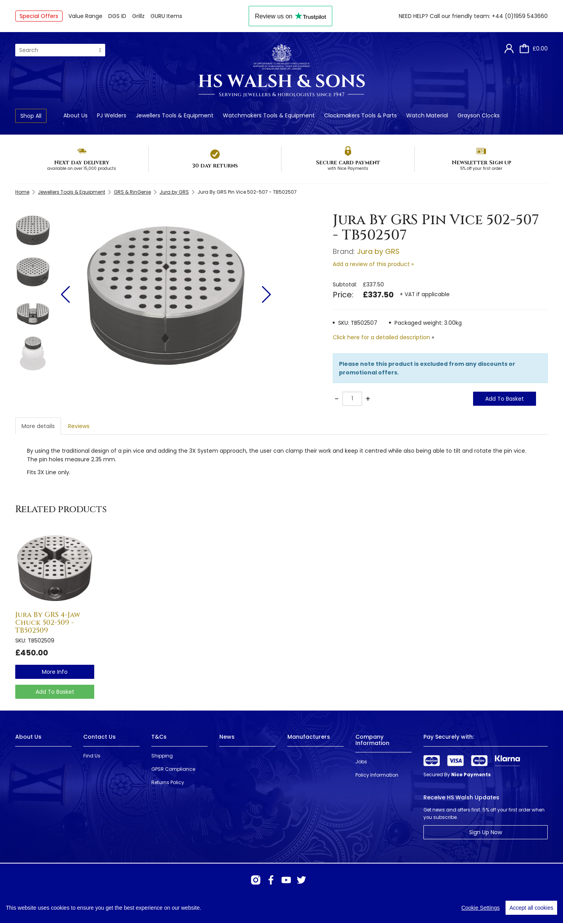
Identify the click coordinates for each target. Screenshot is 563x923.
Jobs (361, 761)
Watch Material (427, 115)
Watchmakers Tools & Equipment (269, 115)
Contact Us (99, 737)
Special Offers (39, 16)
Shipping (162, 755)
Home (22, 192)
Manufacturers (308, 737)
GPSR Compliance (173, 769)
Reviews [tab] (79, 426)
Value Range (85, 16)
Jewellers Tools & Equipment (174, 115)
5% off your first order (481, 168)
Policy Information (376, 775)
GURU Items (166, 16)
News (227, 737)
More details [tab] (38, 426)
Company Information (372, 740)
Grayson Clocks (478, 115)
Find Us (91, 755)
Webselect (136, 907)
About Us (75, 115)
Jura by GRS (174, 192)
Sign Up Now (485, 832)
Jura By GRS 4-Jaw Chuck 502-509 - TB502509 (47, 622)
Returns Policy (167, 782)
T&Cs (159, 737)
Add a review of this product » (373, 264)
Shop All (30, 116)
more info (55, 672)
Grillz (138, 16)
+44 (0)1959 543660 (520, 16)
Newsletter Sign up (481, 162)
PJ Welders (111, 115)
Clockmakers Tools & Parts (360, 115)
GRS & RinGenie (132, 192)
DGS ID (117, 16)
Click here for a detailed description (381, 337)
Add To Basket (504, 399)
